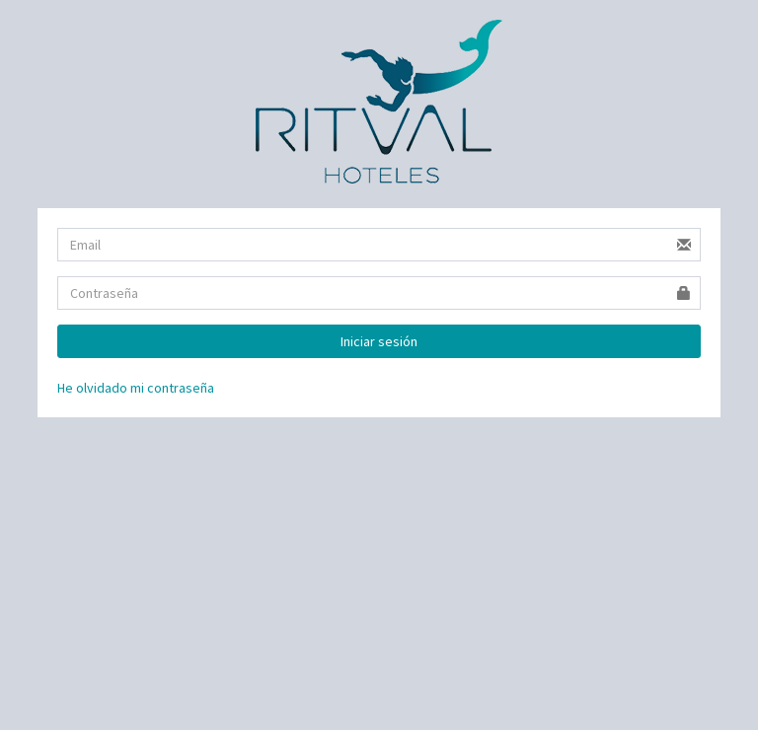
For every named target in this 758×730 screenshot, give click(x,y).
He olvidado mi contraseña (135, 388)
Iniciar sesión (379, 341)
